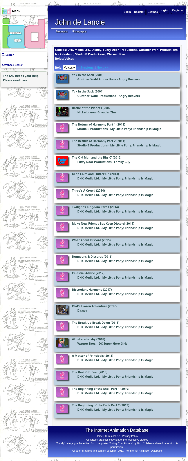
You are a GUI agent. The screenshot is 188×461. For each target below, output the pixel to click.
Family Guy (122, 162)
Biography (62, 31)
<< (78, 68)
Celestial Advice (83, 273)
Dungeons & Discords (87, 257)
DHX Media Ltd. (88, 178)
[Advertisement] (23, 111)
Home (99, 436)
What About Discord (86, 240)
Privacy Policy (130, 436)
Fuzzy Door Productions (94, 162)
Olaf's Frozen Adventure (89, 306)
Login (164, 10)
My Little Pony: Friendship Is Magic (135, 129)
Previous (87, 68)
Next (100, 68)
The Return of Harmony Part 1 (94, 124)
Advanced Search (13, 64)
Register (177, 10)
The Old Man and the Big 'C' (92, 157)
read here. (20, 80)
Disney (82, 310)
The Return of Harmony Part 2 (94, 141)
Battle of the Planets (87, 108)
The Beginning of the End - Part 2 (96, 405)
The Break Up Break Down (91, 323)
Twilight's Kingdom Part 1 (90, 207)
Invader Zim (107, 112)
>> (106, 68)
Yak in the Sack (83, 75)
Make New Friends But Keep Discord (98, 224)
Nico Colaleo (144, 443)
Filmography (79, 31)
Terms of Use (112, 436)
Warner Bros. (86, 344)
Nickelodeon (86, 112)
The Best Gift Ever (85, 372)
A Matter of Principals (88, 356)
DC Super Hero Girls (113, 344)
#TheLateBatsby (84, 339)
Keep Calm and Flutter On (90, 174)
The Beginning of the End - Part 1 (96, 389)
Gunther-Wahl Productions (96, 79)
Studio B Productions (92, 129)
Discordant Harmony (87, 290)
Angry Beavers (129, 79)
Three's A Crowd (83, 190)
